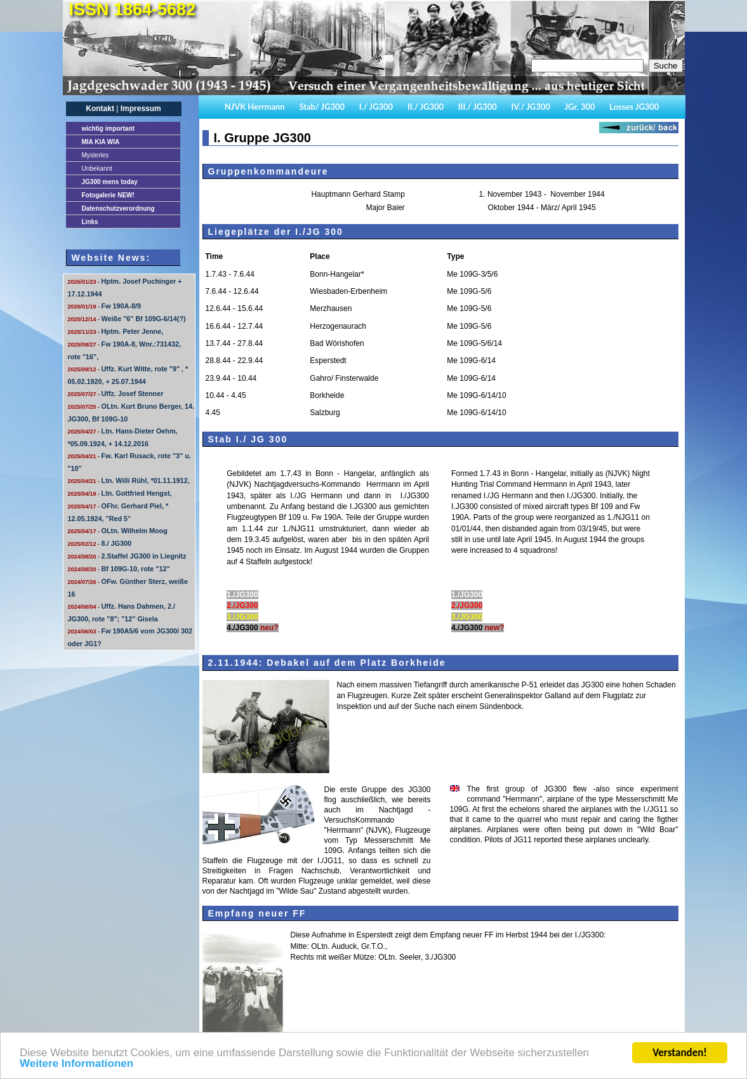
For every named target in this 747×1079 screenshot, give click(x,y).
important (108, 128)
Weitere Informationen (76, 1067)
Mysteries (95, 155)
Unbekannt (97, 168)
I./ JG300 (376, 107)
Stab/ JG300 (322, 107)
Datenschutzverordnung (118, 208)
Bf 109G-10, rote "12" (119, 569)
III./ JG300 (477, 107)
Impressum (141, 108)
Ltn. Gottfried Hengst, (120, 493)
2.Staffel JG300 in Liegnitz (127, 556)
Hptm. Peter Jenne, (116, 331)
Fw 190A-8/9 (104, 306)
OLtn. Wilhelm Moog (118, 530)
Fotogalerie (108, 195)
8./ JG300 (99, 543)
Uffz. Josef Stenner (116, 393)
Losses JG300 (634, 107)
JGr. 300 (580, 107)
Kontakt (100, 108)
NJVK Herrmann (255, 107)
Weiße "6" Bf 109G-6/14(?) (127, 318)
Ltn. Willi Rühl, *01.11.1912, (129, 480)
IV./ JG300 (530, 107)
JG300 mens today (110, 181)
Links (90, 221)
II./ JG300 (425, 107)
